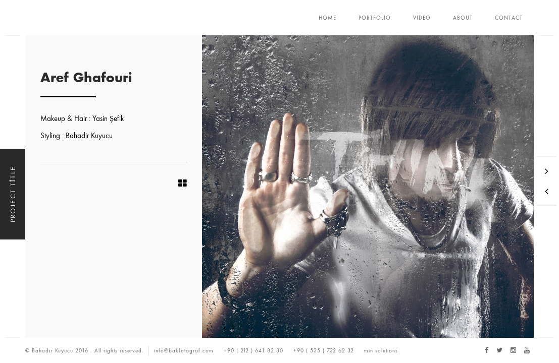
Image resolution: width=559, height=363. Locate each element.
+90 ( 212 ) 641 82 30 (253, 350)
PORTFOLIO (375, 17)
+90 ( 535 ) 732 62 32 (323, 350)
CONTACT (509, 17)
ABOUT (463, 17)
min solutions (381, 350)
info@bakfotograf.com (184, 350)
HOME (327, 17)
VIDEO (422, 17)
